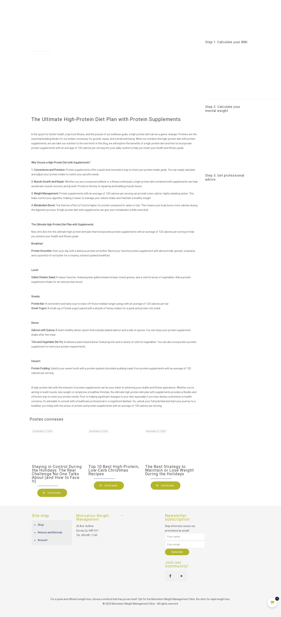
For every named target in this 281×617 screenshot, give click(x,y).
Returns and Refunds (50, 532)
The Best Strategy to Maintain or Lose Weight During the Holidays (169, 470)
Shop (41, 524)
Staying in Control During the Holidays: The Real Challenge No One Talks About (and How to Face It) (57, 473)
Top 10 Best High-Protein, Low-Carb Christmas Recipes (113, 470)
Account (42, 540)
